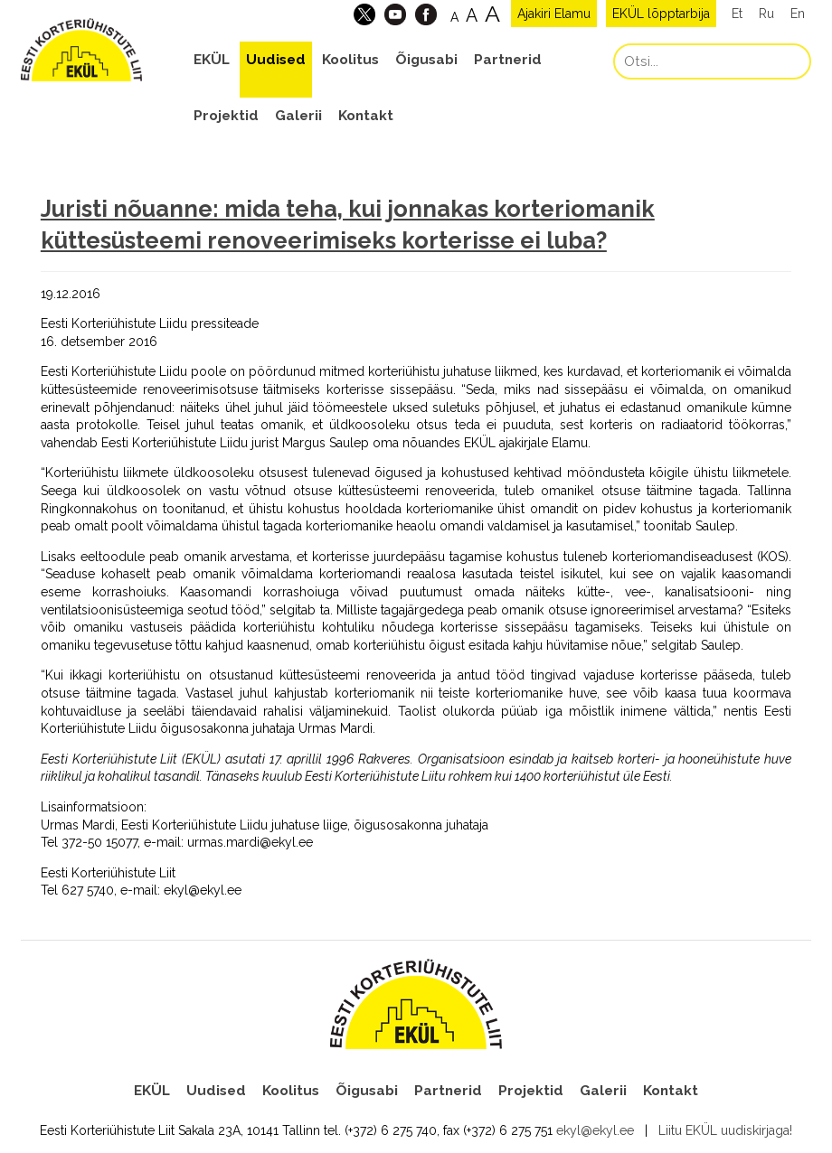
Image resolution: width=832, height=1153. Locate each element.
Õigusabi (426, 60)
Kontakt (365, 116)
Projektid (226, 116)
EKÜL (212, 60)
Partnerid (508, 60)
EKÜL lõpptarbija (661, 13)
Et (737, 13)
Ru (766, 13)
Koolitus (350, 60)
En (797, 13)
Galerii (298, 116)
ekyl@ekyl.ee (595, 1130)
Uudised (276, 60)
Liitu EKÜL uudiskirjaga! (725, 1130)
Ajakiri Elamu (554, 13)
